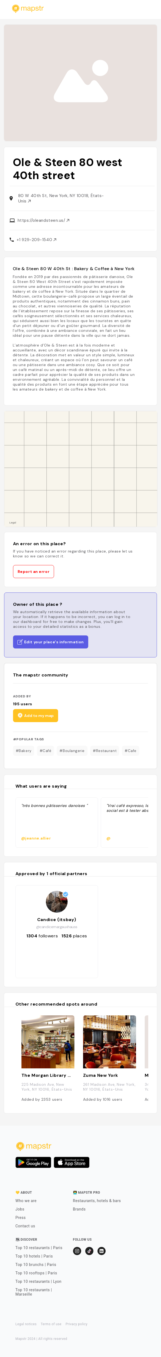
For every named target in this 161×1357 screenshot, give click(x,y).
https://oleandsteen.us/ (43, 220)
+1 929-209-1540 (36, 239)
